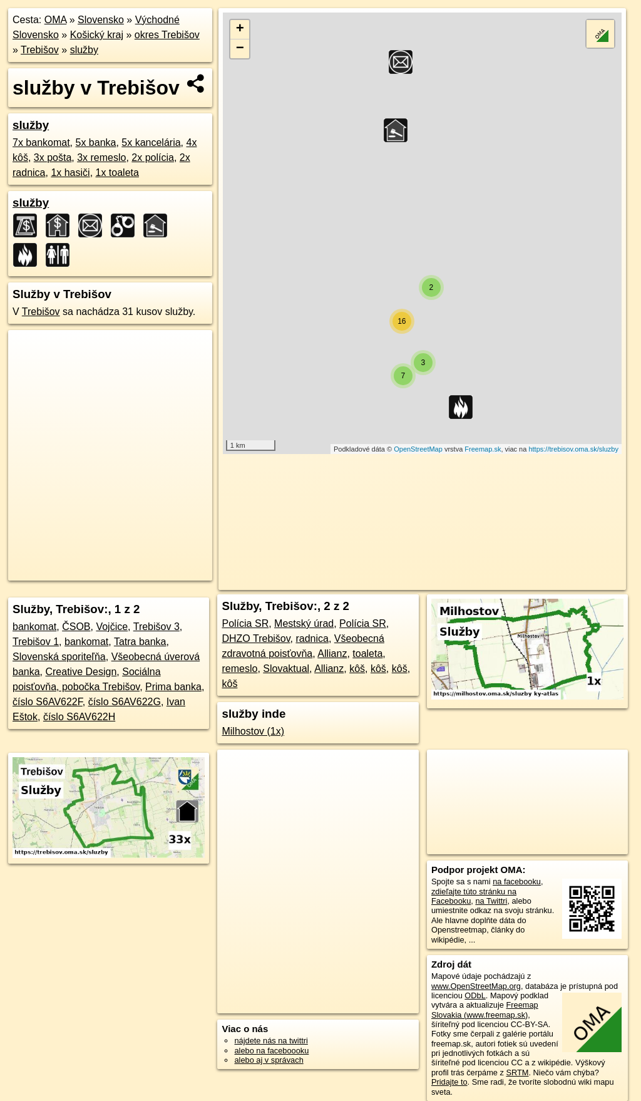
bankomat (34, 626)
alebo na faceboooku (271, 1050)
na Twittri (491, 901)
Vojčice (112, 626)
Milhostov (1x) (253, 731)
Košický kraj (96, 34)
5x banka (96, 142)
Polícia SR (245, 623)
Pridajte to (449, 1082)
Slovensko (101, 19)
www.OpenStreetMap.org (476, 986)
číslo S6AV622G (124, 701)
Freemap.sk (482, 449)
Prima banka (173, 686)
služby (84, 49)
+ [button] (240, 29)
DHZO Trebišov (256, 638)
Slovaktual (286, 668)
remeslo (239, 668)
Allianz (332, 653)
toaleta (367, 653)
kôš (357, 668)
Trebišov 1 (36, 641)
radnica (311, 638)
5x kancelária (150, 142)
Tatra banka (140, 641)
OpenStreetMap (418, 449)
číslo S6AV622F (48, 701)
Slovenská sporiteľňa (59, 656)
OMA (55, 19)
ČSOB (76, 626)
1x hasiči (70, 172)
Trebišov (40, 49)
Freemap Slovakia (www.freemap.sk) (484, 1009)
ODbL (474, 995)
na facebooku (517, 881)
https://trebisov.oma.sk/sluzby (573, 449)
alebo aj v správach (268, 1060)
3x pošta (52, 157)
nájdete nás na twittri (270, 1040)
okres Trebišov (167, 34)
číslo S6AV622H (79, 716)
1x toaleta (117, 172)
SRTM (517, 1072)
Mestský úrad (304, 623)
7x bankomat (41, 142)
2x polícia (152, 157)
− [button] (240, 48)
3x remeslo (101, 157)
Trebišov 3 (156, 626)
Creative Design (80, 671)
